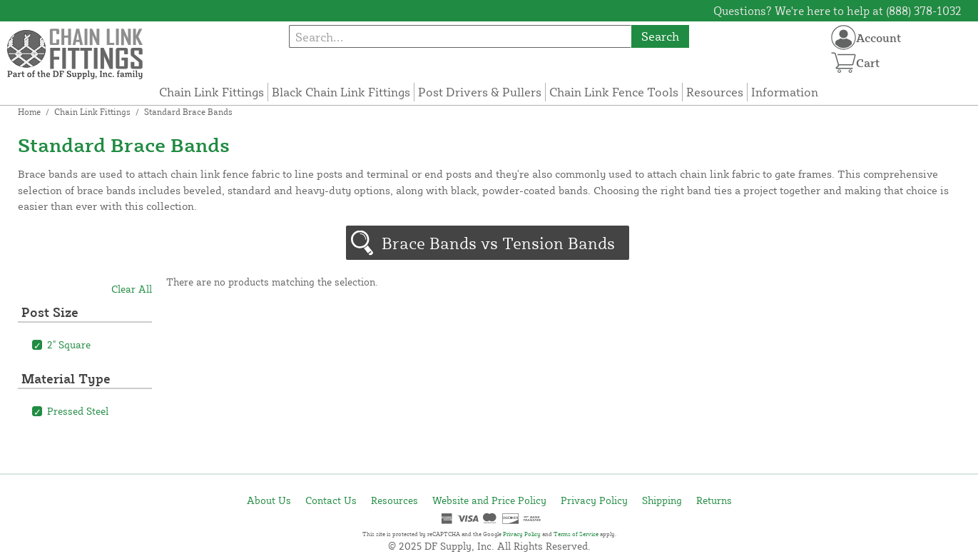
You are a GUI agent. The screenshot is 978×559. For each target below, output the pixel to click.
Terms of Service (576, 534)
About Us (269, 500)
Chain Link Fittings (211, 91)
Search (660, 36)
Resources (714, 91)
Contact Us (331, 500)
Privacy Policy (594, 500)
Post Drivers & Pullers (479, 91)
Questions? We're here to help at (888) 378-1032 (837, 11)
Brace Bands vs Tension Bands (498, 243)
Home (29, 111)
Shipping (662, 500)
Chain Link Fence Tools (613, 91)
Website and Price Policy (489, 500)
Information (784, 91)
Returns (714, 500)
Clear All (131, 289)
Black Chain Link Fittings (341, 91)
